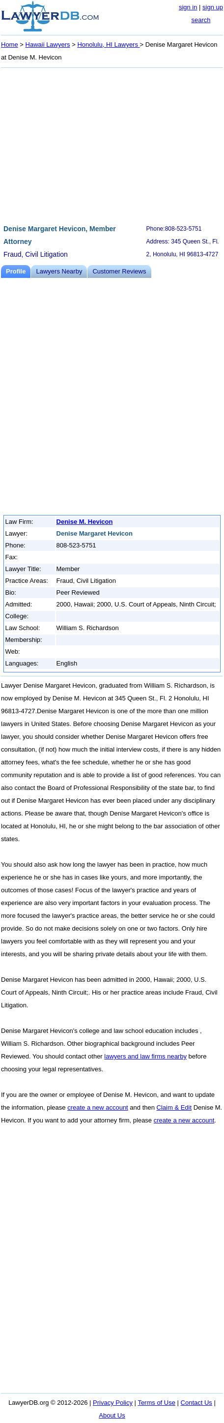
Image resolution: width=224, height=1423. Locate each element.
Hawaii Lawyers (48, 44)
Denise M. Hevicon (84, 521)
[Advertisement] (112, 144)
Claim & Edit (174, 1107)
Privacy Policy (113, 1402)
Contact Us (196, 1402)
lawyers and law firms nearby (145, 1056)
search (200, 20)
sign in (188, 7)
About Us (112, 1415)
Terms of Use (156, 1402)
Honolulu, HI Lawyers (108, 44)
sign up (212, 7)
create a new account (97, 1107)
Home (9, 44)
